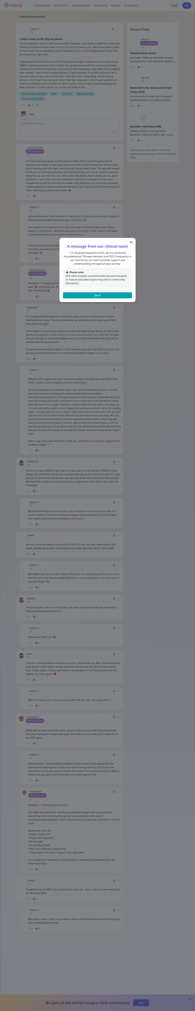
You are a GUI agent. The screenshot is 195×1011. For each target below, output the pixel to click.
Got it (97, 295)
